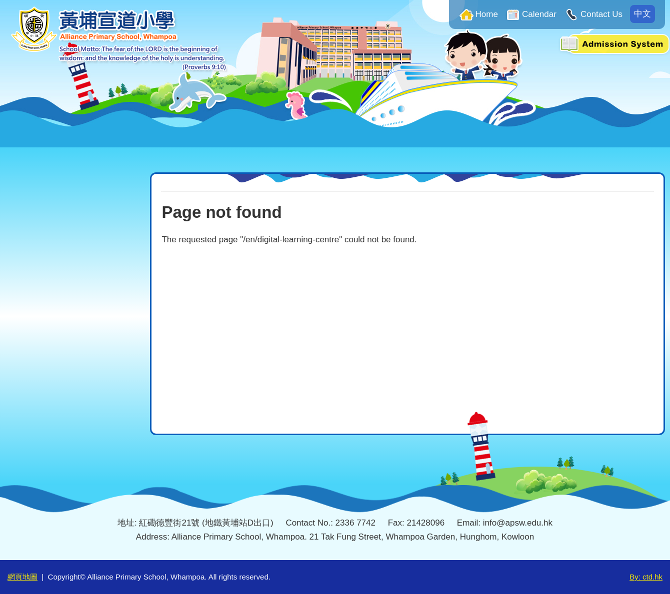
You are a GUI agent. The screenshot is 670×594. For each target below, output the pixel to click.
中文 (642, 13)
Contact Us (601, 14)
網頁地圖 (23, 577)
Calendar (539, 14)
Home (487, 14)
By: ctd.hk (646, 577)
